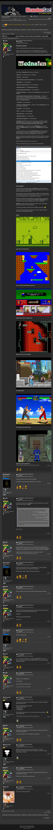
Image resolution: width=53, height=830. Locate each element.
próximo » (49, 32)
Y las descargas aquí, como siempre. (23, 686)
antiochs (6, 786)
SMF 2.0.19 (22, 826)
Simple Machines (31, 826)
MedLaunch (34, 141)
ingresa (15, 16)
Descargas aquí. (19, 529)
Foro (32, 16)
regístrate (19, 16)
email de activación (5, 17)
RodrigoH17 (7, 474)
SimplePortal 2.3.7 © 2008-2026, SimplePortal (27, 827)
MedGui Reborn (28, 141)
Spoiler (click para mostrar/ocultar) (23, 616)
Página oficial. (19, 619)
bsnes (33, 97)
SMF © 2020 (26, 826)
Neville (6, 40)
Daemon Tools (28, 196)
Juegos (36, 16)
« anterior (45, 32)
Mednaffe (29, 143)
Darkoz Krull (7, 697)
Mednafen (29, 51)
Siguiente (8, 33)
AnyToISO (40, 194)
